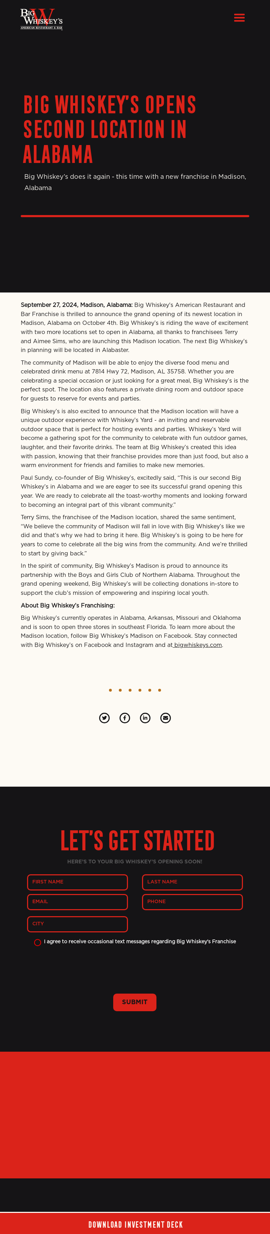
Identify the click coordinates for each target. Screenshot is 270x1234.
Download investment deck (135, 1223)
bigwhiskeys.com (197, 645)
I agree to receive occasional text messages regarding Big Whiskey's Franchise (140, 941)
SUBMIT (135, 1002)
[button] (239, 18)
